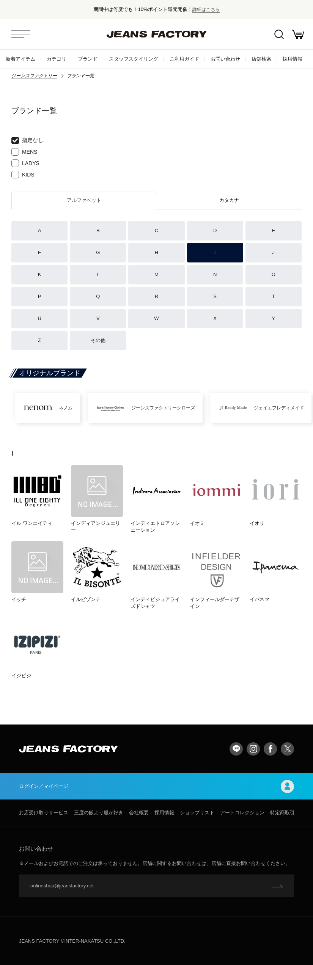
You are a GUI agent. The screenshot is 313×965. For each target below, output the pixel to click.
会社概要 (139, 812)
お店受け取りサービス (43, 812)
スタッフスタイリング (133, 59)
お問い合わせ (225, 59)
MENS (24, 152)
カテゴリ (56, 59)
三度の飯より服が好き (98, 812)
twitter (287, 749)
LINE (236, 749)
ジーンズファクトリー (34, 75)
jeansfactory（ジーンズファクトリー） (157, 34)
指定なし (27, 140)
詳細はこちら (206, 9)
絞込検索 (279, 34)
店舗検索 (261, 59)
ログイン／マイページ (156, 786)
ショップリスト (197, 812)
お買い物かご (298, 34)
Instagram (253, 749)
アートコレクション (242, 812)
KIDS (23, 174)
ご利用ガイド (184, 59)
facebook (270, 749)
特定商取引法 (285, 812)
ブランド (88, 59)
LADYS (25, 163)
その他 (98, 340)
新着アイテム (20, 59)
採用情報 (292, 59)
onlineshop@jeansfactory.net (62, 885)
